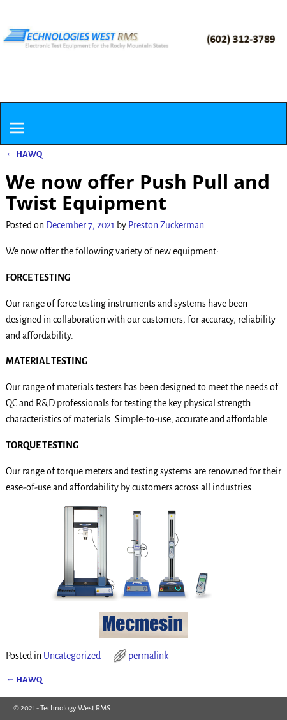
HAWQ (24, 154)
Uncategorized (72, 655)
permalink (148, 655)
